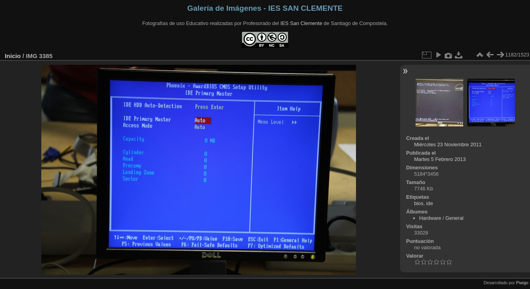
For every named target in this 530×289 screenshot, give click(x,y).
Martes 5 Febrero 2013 (440, 159)
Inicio (13, 55)
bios (418, 203)
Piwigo (522, 282)
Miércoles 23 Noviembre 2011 (448, 144)
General (454, 218)
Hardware (430, 218)
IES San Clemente (301, 23)
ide (429, 203)
